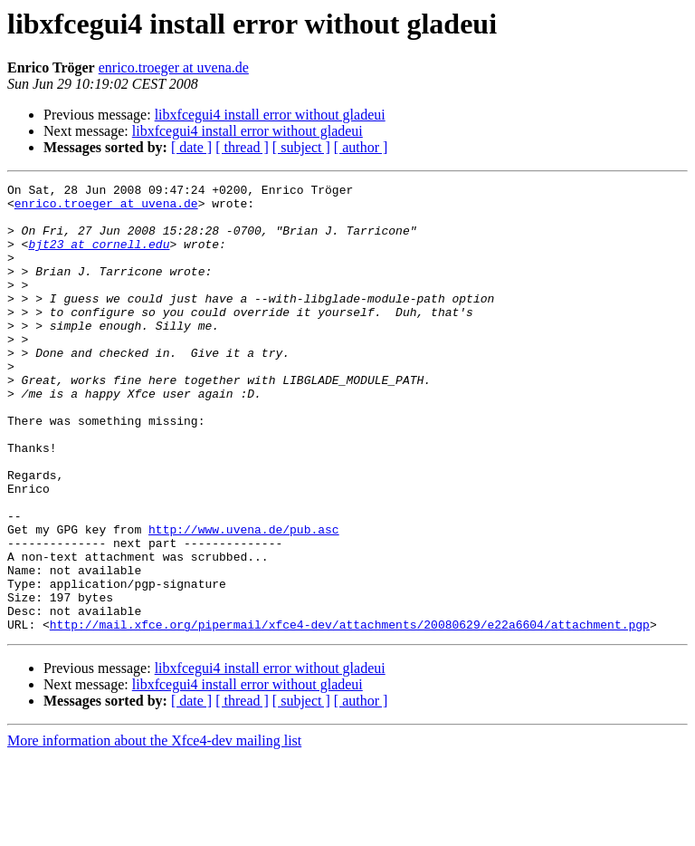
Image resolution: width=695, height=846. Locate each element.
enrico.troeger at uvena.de (174, 67)
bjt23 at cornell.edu (98, 257)
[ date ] (191, 147)
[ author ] (361, 147)
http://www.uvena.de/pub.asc (243, 599)
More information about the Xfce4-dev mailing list (154, 830)
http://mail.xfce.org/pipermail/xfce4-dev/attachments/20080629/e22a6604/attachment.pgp (350, 714)
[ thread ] (242, 147)
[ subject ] (301, 147)
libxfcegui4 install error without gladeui (270, 114)
